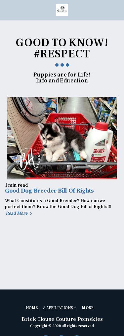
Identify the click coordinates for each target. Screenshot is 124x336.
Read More (19, 213)
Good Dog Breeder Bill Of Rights (49, 191)
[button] (7, 9)
